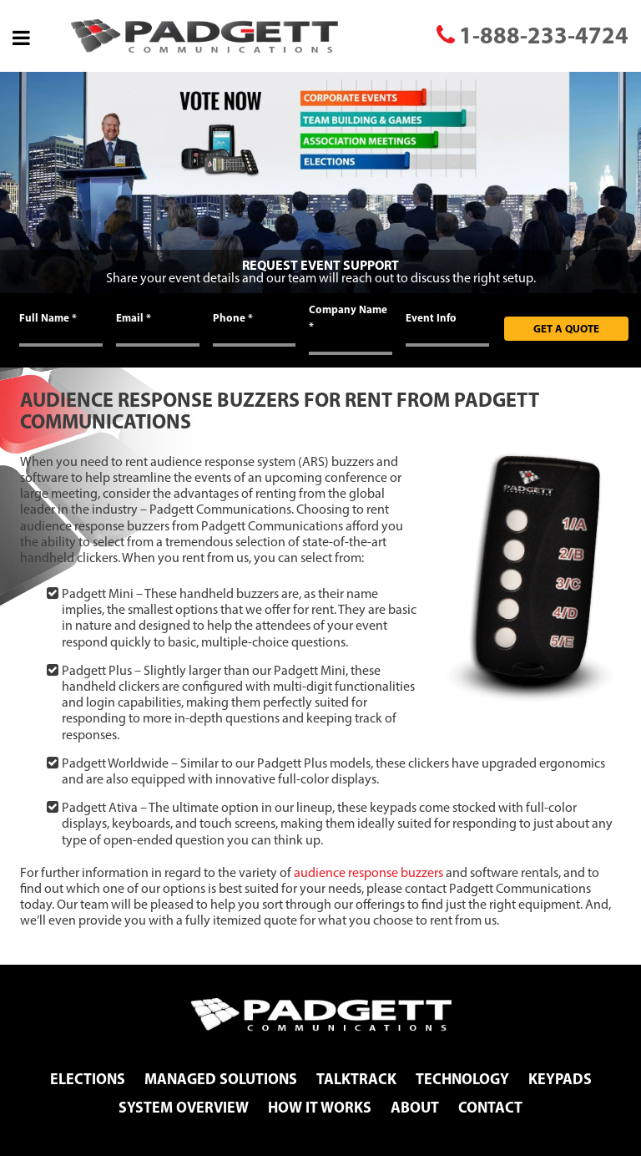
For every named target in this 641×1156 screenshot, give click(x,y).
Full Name (48, 317)
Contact (490, 1107)
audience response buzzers (368, 872)
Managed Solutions (220, 1078)
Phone (233, 317)
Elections (87, 1078)
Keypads (560, 1078)
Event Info (431, 317)
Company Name (348, 317)
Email (133, 317)
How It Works (319, 1107)
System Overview (184, 1107)
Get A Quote (566, 328)
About (415, 1107)
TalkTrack (356, 1078)
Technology (462, 1078)
